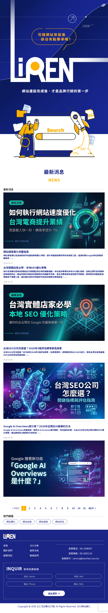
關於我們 (7, 550)
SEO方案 (34, 545)
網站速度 (43, 521)
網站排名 (59, 521)
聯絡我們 (34, 555)
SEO (79, 606)
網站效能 (27, 521)
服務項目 (7, 555)
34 (79, 508)
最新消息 (34, 550)
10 (73, 508)
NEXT (92, 508)
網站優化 (10, 521)
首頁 (5, 545)
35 (84, 508)
